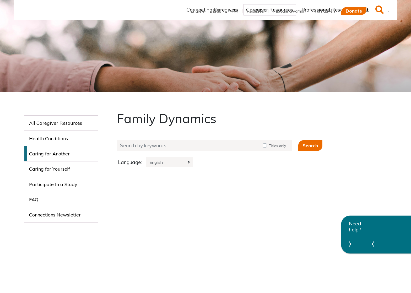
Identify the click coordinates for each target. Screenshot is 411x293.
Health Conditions (48, 138)
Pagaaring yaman (289, 11)
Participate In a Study (53, 184)
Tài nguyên (324, 11)
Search (310, 145)
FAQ (33, 200)
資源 (217, 11)
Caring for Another (49, 154)
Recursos (255, 11)
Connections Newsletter (55, 215)
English (197, 11)
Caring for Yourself (49, 169)
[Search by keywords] (188, 145)
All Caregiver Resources (55, 123)
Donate (354, 11)
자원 (234, 11)
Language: (130, 162)
